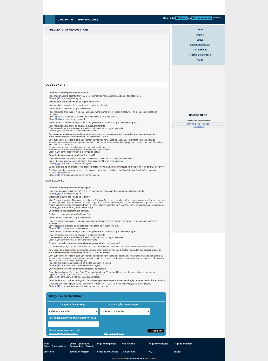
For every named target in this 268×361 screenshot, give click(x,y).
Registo (200, 34)
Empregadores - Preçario (82, 346)
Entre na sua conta (201, 18)
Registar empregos (183, 344)
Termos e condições (79, 352)
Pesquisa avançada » (114, 333)
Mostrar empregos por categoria (63, 333)
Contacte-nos (128, 352)
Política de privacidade (107, 352)
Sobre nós (49, 352)
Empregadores (88, 19)
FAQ (150, 352)
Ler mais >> (198, 126)
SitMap (177, 352)
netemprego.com (135, 358)
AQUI (57, 98)
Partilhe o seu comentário (199, 124)
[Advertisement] (163, 7)
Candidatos (65, 19)
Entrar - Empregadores (55, 346)
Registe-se (181, 18)
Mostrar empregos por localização (64, 330)
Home (200, 29)
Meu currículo (200, 49)
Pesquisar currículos (158, 344)
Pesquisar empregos (200, 55)
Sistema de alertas (200, 44)
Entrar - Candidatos (79, 344)
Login (200, 39)
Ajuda (200, 60)
